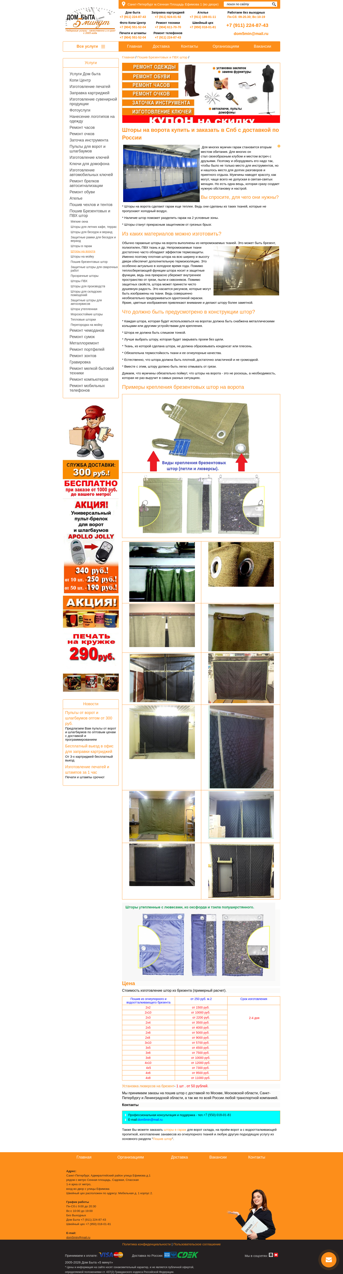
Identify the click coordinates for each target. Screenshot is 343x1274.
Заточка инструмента (89, 140)
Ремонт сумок (82, 337)
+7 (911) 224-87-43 (133, 17)
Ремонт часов (82, 127)
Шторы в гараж (81, 246)
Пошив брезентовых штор (89, 262)
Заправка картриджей (89, 93)
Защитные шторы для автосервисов (86, 301)
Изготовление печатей (90, 86)
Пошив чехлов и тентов (91, 204)
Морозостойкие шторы (87, 314)
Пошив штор (162, 1139)
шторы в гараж (175, 1129)
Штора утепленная (84, 309)
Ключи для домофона (89, 164)
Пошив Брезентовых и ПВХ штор (90, 213)
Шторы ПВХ (79, 281)
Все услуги (91, 46)
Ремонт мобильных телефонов (87, 388)
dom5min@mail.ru (251, 33)
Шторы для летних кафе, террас (94, 227)
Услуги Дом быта (85, 74)
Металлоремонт (84, 343)
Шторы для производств (88, 286)
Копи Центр (80, 80)
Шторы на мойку (82, 256)
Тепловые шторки (83, 319)
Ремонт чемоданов (87, 330)
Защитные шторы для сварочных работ (94, 268)
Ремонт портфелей (87, 349)
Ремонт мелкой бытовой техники (92, 370)
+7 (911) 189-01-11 (203, 17)
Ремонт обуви (82, 192)
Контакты (189, 46)
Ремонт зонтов (83, 356)
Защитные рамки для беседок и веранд (93, 239)
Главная (134, 46)
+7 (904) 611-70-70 (168, 27)
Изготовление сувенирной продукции (93, 101)
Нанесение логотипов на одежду (92, 118)
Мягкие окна (79, 221)
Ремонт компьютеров (89, 379)
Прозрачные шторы (84, 275)
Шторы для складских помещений (86, 293)
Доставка (161, 46)
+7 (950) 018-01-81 (203, 27)
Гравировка (80, 362)
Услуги (91, 63)
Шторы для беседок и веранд (91, 232)
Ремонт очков (82, 134)
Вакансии (262, 46)
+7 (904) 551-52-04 (133, 27)
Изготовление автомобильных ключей (91, 172)
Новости (90, 704)
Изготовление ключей (89, 157)
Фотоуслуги (80, 110)
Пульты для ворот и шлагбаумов (87, 148)
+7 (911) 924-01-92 (168, 17)
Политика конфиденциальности (146, 1244)
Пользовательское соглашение (197, 1244)
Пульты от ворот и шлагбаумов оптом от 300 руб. (88, 718)
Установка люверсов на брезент (148, 1086)
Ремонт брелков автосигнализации (86, 183)
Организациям (226, 46)
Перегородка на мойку (86, 324)
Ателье (76, 198)
